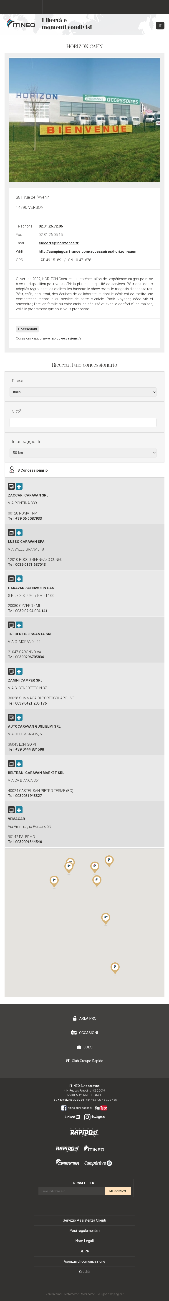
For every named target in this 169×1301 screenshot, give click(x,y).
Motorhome (71, 1294)
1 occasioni (27, 329)
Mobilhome (88, 1294)
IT (160, 26)
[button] (106, 919)
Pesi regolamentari (84, 1230)
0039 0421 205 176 (31, 703)
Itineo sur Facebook (76, 1107)
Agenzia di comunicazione (84, 1261)
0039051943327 (28, 796)
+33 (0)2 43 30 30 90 (71, 1099)
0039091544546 (28, 842)
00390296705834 (29, 657)
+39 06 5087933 (28, 518)
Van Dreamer (54, 1294)
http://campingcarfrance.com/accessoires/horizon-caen (87, 251)
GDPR (84, 1251)
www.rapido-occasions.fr (62, 338)
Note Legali (84, 1241)
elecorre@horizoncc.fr (59, 243)
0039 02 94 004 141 (31, 611)
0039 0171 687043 (30, 564)
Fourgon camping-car (110, 1294)
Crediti (84, 1272)
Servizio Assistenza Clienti (84, 1220)
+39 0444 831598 (29, 749)
